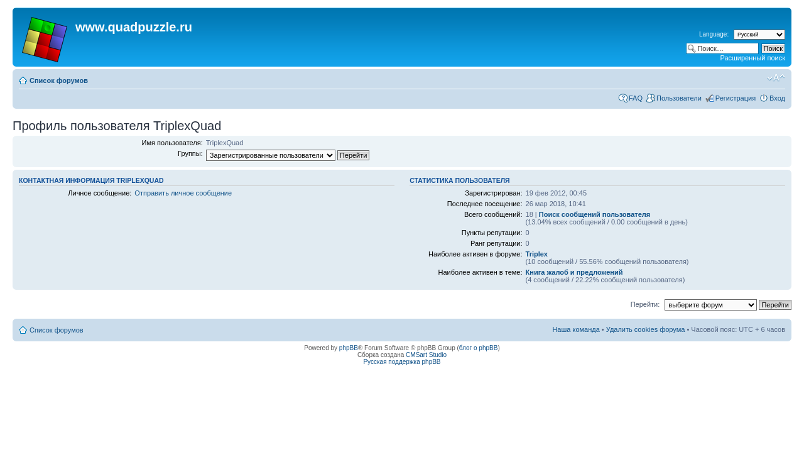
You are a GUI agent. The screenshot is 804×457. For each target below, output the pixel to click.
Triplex (537, 254)
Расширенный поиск (752, 58)
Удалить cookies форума (645, 329)
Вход (777, 98)
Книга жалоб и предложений (574, 272)
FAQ (636, 98)
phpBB (348, 347)
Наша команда (575, 329)
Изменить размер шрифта (776, 78)
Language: (714, 34)
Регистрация (735, 98)
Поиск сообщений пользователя (594, 214)
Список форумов (59, 80)
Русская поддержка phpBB (401, 361)
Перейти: (645, 304)
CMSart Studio (426, 354)
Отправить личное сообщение (183, 193)
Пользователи (679, 98)
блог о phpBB (478, 347)
